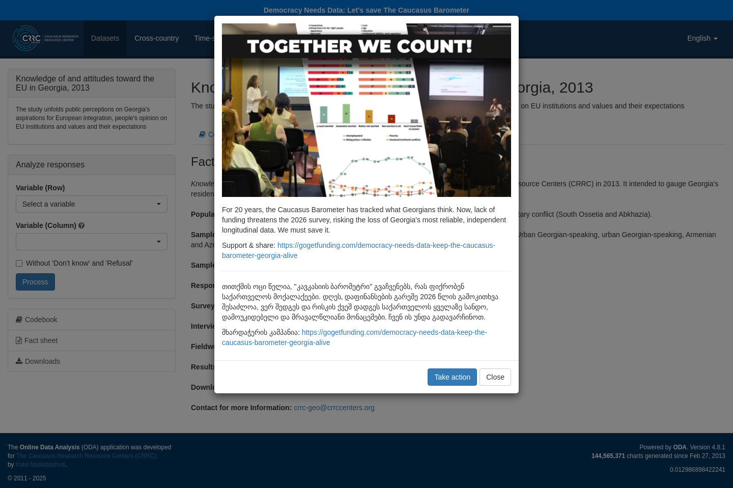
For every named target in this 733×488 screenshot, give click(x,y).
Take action (452, 377)
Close (495, 377)
